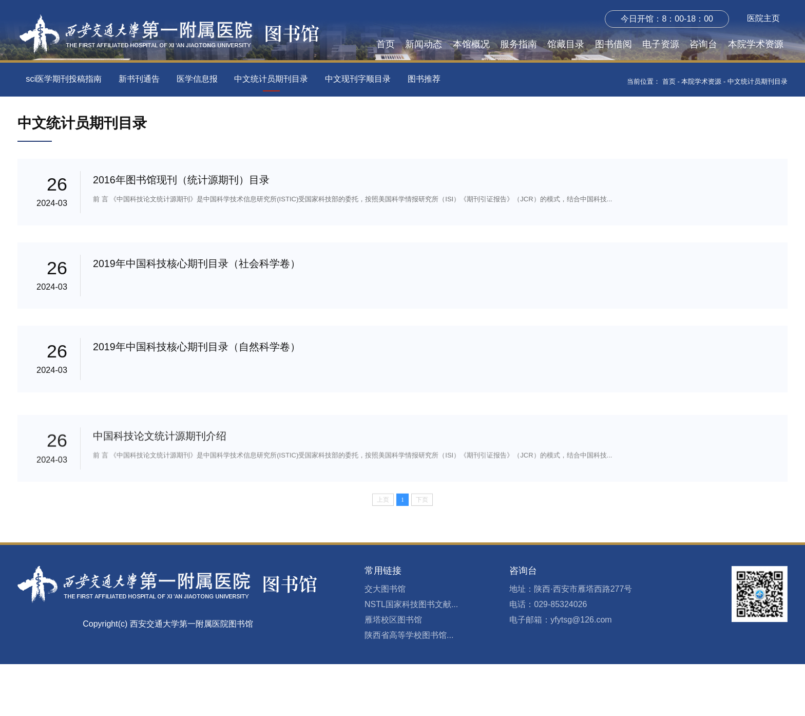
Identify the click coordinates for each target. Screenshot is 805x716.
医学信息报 (197, 78)
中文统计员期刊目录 (271, 78)
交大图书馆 (385, 641)
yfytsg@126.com (580, 672)
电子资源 (660, 44)
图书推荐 (424, 78)
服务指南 (518, 44)
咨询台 (703, 44)
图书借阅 (613, 44)
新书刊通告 (139, 78)
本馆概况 (471, 44)
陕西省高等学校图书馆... (409, 687)
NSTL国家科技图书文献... (411, 656)
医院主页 (763, 18)
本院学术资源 (755, 44)
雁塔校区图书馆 (393, 672)
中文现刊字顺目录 (358, 78)
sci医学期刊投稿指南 (64, 78)
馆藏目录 (565, 44)
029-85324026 (560, 656)
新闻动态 (423, 44)
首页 (385, 44)
